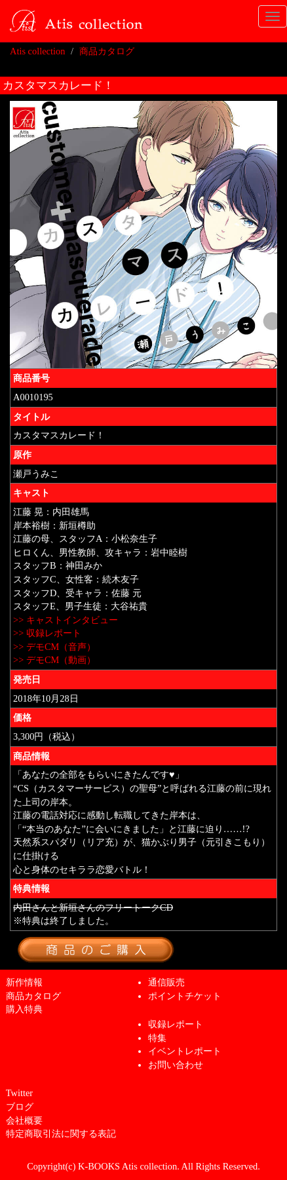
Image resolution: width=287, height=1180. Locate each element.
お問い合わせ (175, 1064)
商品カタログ (106, 51)
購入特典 (24, 1009)
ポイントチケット (184, 996)
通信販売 (166, 982)
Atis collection (37, 51)
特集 (157, 1038)
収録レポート (175, 1024)
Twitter (19, 1093)
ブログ (19, 1106)
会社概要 (24, 1120)
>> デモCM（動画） (54, 660)
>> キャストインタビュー (65, 620)
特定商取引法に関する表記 (61, 1133)
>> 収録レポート (47, 633)
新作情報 (24, 982)
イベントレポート (184, 1051)
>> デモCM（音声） (54, 646)
